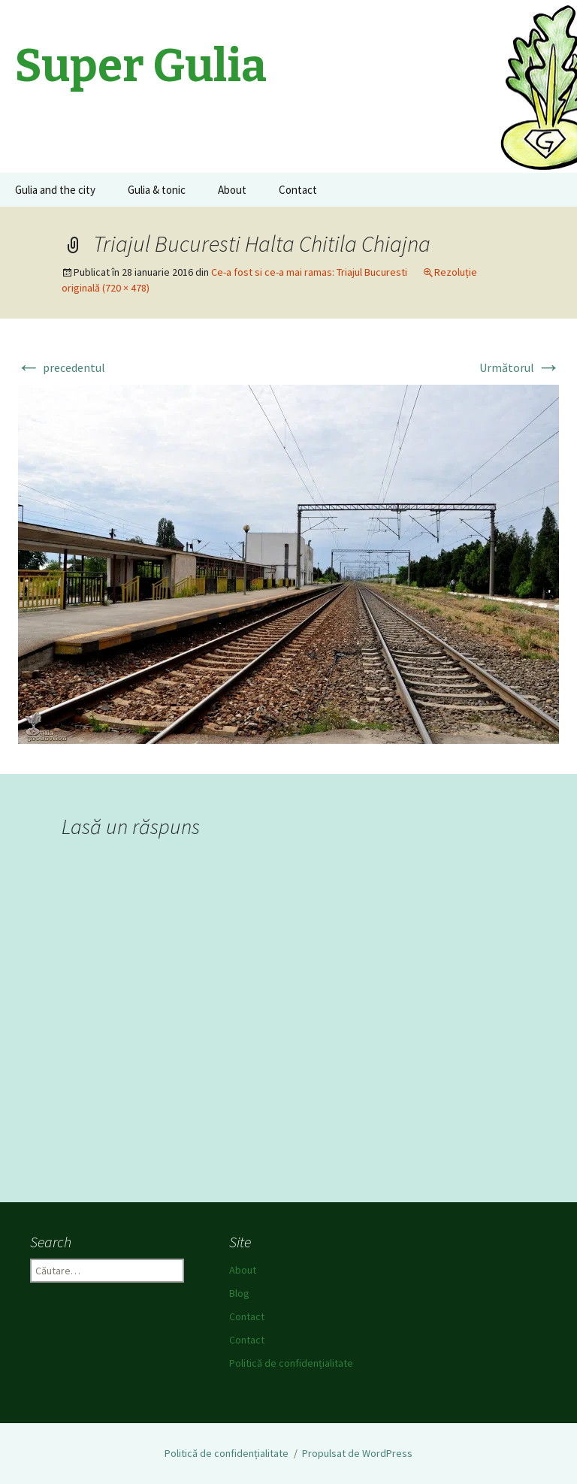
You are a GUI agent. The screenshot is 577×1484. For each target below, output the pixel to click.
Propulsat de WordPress (357, 1453)
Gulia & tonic (157, 190)
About (232, 190)
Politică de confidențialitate (291, 1363)
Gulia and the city (55, 190)
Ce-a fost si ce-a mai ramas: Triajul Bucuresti (309, 272)
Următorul (519, 367)
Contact (298, 190)
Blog (239, 1293)
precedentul (61, 367)
